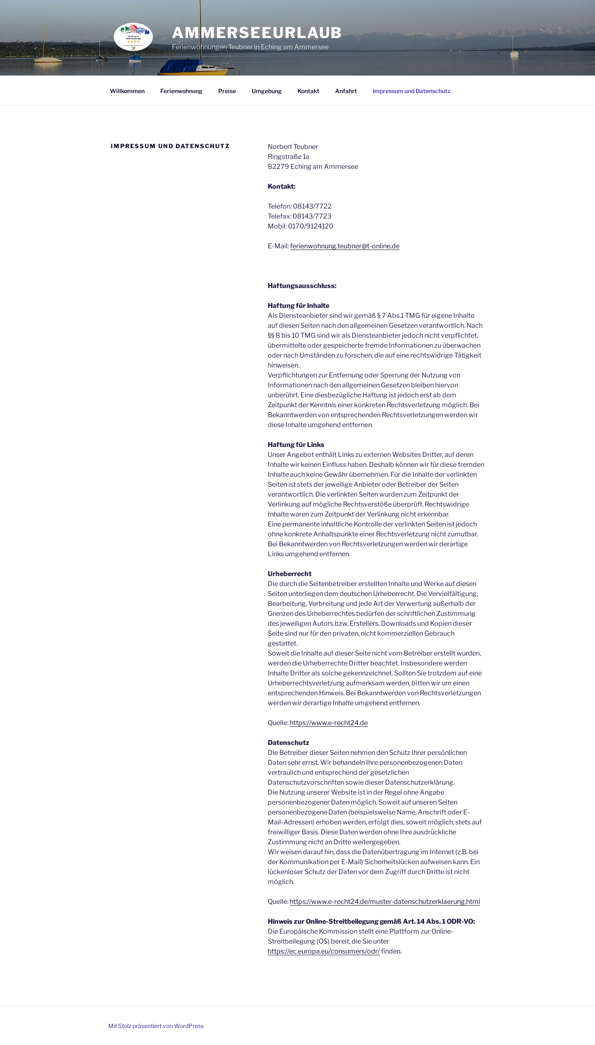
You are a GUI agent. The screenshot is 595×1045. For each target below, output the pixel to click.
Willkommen (127, 90)
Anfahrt (346, 90)
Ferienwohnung (181, 90)
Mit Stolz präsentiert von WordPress (156, 1025)
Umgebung (267, 90)
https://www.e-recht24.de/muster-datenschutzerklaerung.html (385, 902)
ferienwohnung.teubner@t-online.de (345, 246)
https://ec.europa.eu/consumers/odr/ (324, 951)
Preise (227, 90)
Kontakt (308, 90)
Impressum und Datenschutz (411, 90)
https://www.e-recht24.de (329, 723)
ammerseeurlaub (257, 33)
